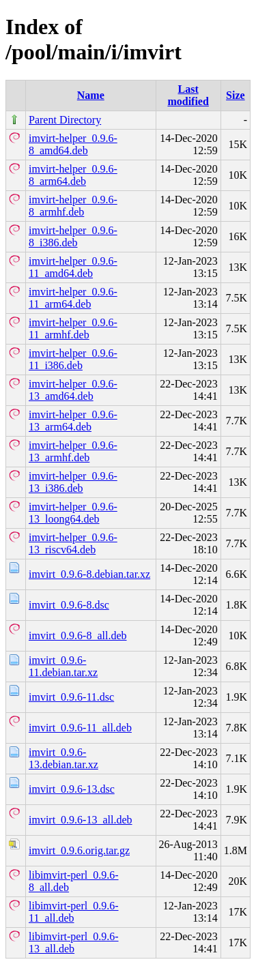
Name (90, 95)
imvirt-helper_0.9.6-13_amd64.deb (73, 390)
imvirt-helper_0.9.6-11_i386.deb (73, 359)
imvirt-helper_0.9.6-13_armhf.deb (73, 451)
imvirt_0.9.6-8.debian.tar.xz (89, 574)
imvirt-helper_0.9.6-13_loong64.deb (73, 513)
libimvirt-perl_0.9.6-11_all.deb (74, 912)
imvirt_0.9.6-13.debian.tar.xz (63, 758)
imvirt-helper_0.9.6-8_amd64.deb (73, 144)
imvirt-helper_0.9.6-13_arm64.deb (73, 421)
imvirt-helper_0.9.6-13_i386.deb (73, 482)
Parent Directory (65, 120)
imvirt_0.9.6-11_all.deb (80, 727)
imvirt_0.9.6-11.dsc (71, 697)
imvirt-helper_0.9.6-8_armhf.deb (73, 206)
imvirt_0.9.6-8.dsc (69, 605)
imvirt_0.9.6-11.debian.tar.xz (63, 666)
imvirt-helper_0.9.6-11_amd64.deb (73, 267)
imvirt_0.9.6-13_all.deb (80, 820)
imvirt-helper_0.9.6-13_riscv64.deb (73, 543)
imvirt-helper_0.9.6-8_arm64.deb (73, 175)
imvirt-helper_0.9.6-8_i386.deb (73, 236)
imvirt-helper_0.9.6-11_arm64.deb (73, 298)
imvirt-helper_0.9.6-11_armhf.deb (73, 328)
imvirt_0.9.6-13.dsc (72, 789)
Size (235, 95)
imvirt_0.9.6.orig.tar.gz (79, 850)
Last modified (187, 95)
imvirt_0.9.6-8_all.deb (78, 635)
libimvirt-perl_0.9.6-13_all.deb (74, 942)
